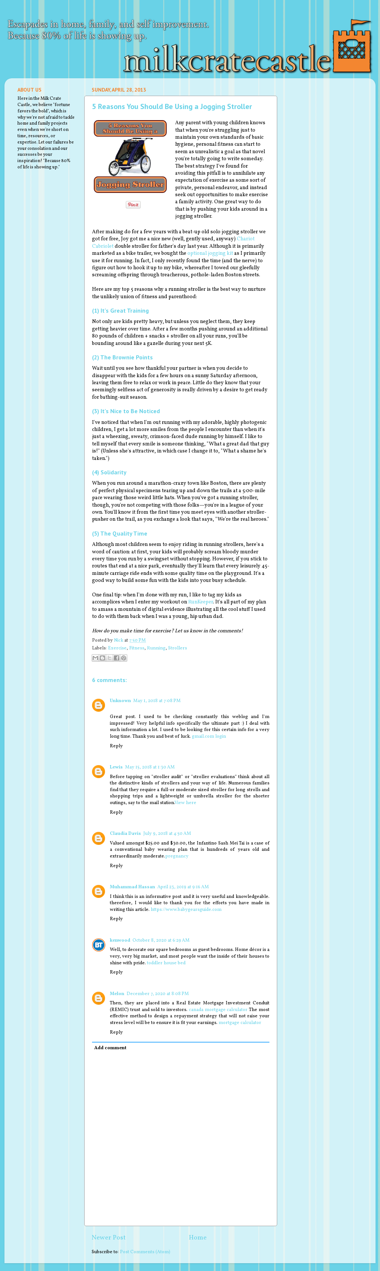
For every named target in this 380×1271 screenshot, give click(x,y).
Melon (117, 994)
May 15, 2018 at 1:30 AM (150, 767)
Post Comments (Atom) (145, 1252)
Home (198, 1237)
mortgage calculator (240, 1023)
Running (156, 648)
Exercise (117, 648)
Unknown (120, 701)
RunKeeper (200, 602)
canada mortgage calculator (218, 1010)
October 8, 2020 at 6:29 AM (161, 940)
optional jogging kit (210, 253)
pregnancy (177, 856)
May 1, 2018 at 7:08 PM (157, 701)
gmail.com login (209, 736)
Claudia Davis (125, 833)
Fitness (136, 648)
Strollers (177, 648)
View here (185, 803)
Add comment (110, 1048)
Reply (116, 746)
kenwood (120, 940)
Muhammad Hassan (132, 887)
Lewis (116, 767)
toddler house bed (166, 963)
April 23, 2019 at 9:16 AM (183, 887)
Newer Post (109, 1237)
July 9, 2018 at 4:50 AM (167, 833)
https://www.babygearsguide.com (186, 909)
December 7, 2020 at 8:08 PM (158, 994)
